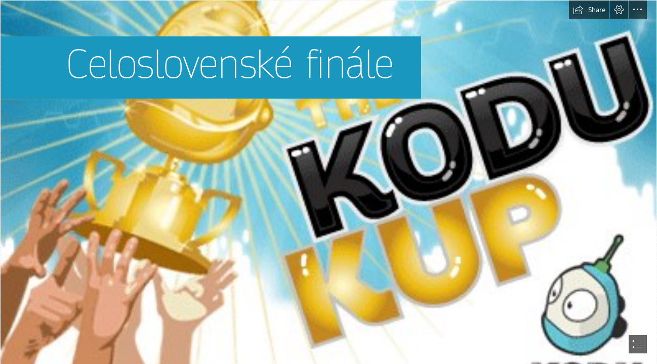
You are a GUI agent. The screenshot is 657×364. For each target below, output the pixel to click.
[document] (328, 182)
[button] (589, 10)
